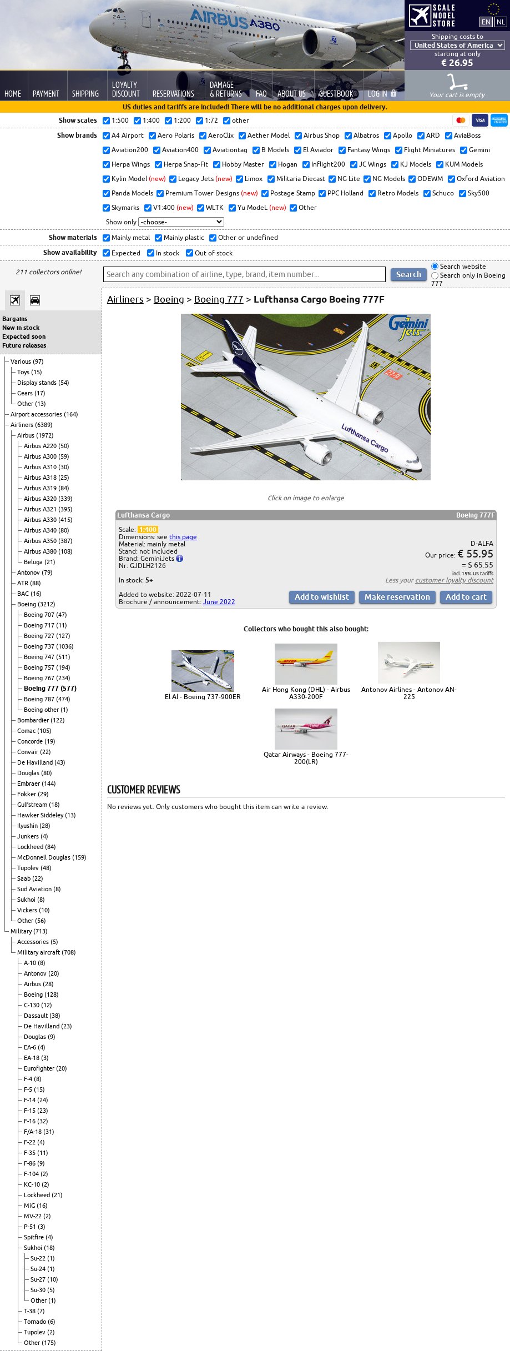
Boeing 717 (40, 625)
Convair (28, 752)
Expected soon (24, 336)
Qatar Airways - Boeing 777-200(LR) (306, 758)
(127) (63, 635)
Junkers (29, 836)
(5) (54, 941)
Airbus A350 (41, 541)
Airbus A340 (41, 530)
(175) (49, 1342)
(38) (54, 1015)
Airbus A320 (41, 498)
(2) (44, 1174)
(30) (63, 467)
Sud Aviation (35, 889)
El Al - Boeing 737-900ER (203, 696)
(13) (40, 403)
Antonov (29, 572)
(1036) (65, 646)
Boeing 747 (40, 657)
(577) (68, 688)
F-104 (32, 1174)
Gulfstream (33, 804)
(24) (42, 1100)
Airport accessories (37, 414)
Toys (24, 372)
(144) (49, 783)
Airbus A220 (41, 446)
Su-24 (39, 1268)
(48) (46, 868)
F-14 (30, 1100)
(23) (66, 1026)
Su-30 (39, 1290)
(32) (42, 1121)
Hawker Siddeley (41, 815)
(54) (63, 382)
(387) (65, 541)
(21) (49, 562)
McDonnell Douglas (44, 857)
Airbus (26, 435)
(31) (48, 1131)
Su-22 (39, 1258)
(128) (51, 994)
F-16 (30, 1121)
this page (183, 536)
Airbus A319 (41, 488)
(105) (44, 730)
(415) (65, 519)
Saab (24, 878)
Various (22, 361)
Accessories (34, 941)
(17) (40, 393)
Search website (462, 266)
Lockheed (31, 846)
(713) (40, 931)
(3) (45, 1057)
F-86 (30, 1163)
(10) (44, 910)
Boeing (27, 604)
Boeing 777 (42, 688)
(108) (65, 551)
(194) (63, 667)
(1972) (45, 435)
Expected (125, 253)
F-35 (30, 1152)
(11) (61, 625)
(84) (63, 488)
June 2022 (219, 601)
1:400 (148, 529)
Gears (25, 393)
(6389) (44, 424)
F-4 (29, 1079)
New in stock (20, 327)
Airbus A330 (41, 519)
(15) (36, 372)
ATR (23, 583)
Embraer (29, 783)
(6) (51, 1321)
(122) (58, 720)
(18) (54, 804)
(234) (63, 678)
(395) (65, 509)
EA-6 (31, 1047)
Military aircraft (39, 952)
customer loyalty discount (454, 580)
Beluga (34, 562)
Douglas (29, 773)
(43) (59, 762)
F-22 (30, 1142)
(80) (63, 530)
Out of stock (213, 253)
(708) (69, 952)
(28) (45, 825)
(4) (44, 836)
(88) (35, 583)
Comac (27, 730)
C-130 (32, 1005)
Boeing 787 (40, 699)
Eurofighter (40, 1068)
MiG (30, 1205)
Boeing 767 (40, 678)
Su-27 (39, 1279)
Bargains (14, 318)
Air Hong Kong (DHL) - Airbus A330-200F (306, 693)
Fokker (27, 794)
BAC (24, 593)
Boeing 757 (40, 667)
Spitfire (35, 1237)
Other (26, 403)
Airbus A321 (41, 509)
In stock (166, 253)
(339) (65, 498)
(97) (38, 361)
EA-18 (32, 1057)
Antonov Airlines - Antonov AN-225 (409, 693)
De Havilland (35, 762)
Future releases (24, 345)
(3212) (46, 604)
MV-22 (33, 1216)
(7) (41, 1311)
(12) (46, 1005)
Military (22, 931)
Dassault (36, 1015)
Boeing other (42, 709)
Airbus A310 (41, 467)
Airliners (23, 424)
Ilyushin (28, 825)
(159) (79, 857)
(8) (57, 889)
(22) (45, 752)
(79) (47, 572)
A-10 (31, 963)
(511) (63, 657)
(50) (63, 446)
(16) (36, 593)
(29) (43, 794)
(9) (51, 1036)
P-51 (31, 1226)
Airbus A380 (41, 551)
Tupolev (29, 868)
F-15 (30, 1110)
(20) (53, 973)
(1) (64, 709)
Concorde (30, 741)
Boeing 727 (40, 635)
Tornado (36, 1321)
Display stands (37, 382)
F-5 (29, 1089)
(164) (71, 414)
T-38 (30, 1311)
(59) (63, 456)
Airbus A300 (41, 456)
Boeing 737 (40, 646)
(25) (63, 477)
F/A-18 (33, 1131)
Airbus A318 (41, 477)
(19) (49, 741)
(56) (40, 920)
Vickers (28, 910)
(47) (61, 614)
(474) (63, 699)
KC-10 (33, 1184)
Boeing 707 (40, 614)
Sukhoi (27, 899)
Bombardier (34, 720)
